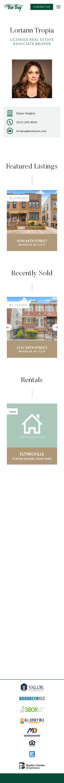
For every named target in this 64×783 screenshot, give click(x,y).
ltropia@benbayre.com (31, 131)
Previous (8, 327)
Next (55, 327)
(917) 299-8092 (26, 122)
